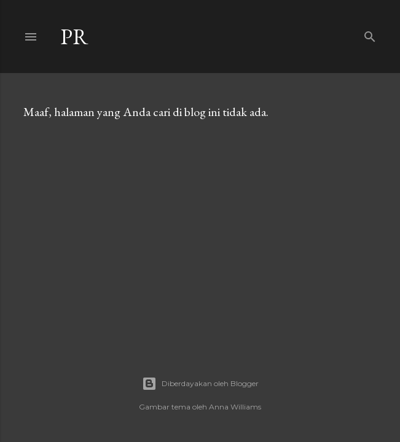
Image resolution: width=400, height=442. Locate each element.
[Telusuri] (370, 34)
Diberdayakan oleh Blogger (200, 383)
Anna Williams (235, 406)
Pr (74, 36)
